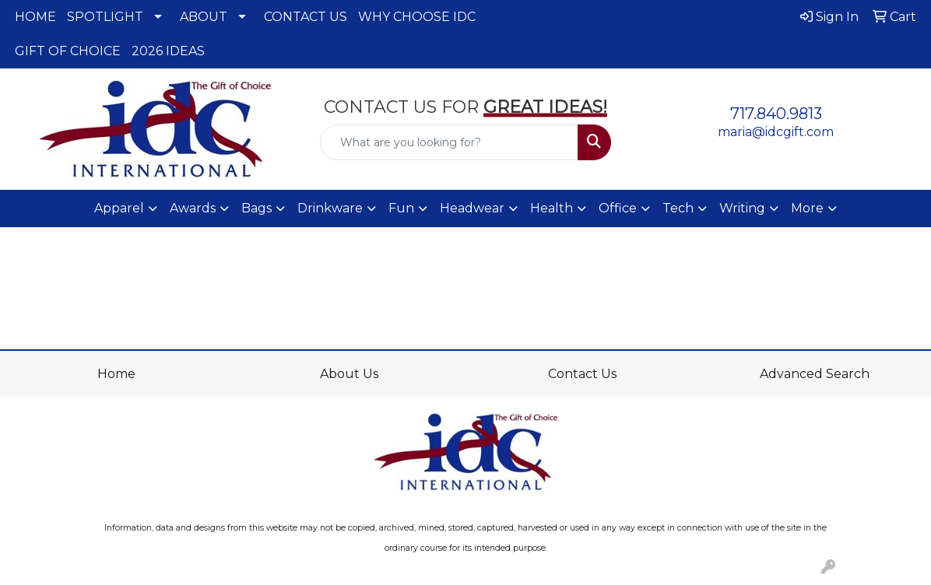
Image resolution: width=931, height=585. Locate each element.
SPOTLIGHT (105, 16)
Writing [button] (742, 208)
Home (116, 373)
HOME (35, 16)
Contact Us (582, 373)
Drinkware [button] (330, 208)
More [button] (807, 208)
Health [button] (551, 208)
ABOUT (203, 16)
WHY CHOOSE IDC (417, 16)
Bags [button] (256, 208)
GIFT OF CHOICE (68, 51)
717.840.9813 (776, 113)
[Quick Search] (449, 142)
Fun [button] (401, 208)
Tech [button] (678, 208)
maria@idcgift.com (776, 131)
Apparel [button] (119, 208)
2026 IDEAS (168, 51)
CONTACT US (305, 16)
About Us (349, 373)
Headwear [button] (472, 208)
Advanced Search (815, 373)
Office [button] (618, 208)
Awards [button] (193, 208)
